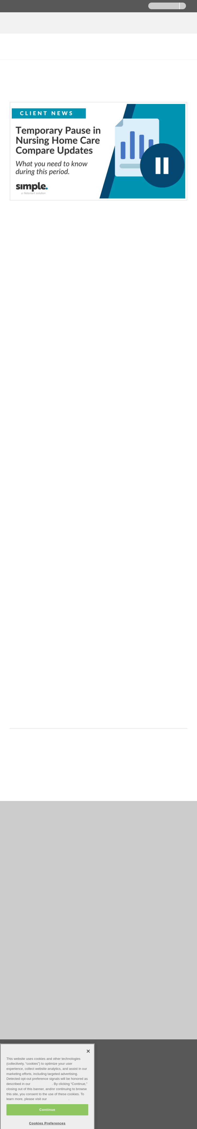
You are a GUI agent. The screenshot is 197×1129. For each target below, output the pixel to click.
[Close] (88, 1064)
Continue (47, 1122)
